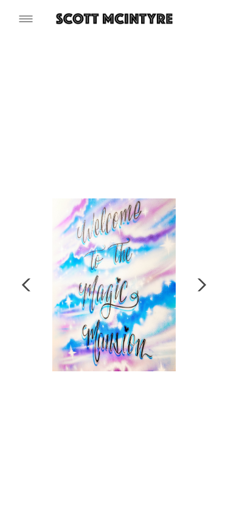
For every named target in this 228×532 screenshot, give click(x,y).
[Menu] (25, 18)
